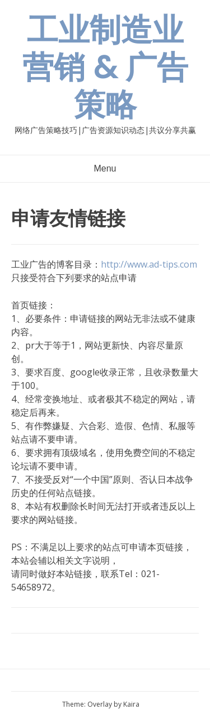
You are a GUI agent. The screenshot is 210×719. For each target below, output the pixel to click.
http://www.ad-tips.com (149, 264)
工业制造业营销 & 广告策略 (105, 67)
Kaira (131, 704)
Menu (105, 168)
